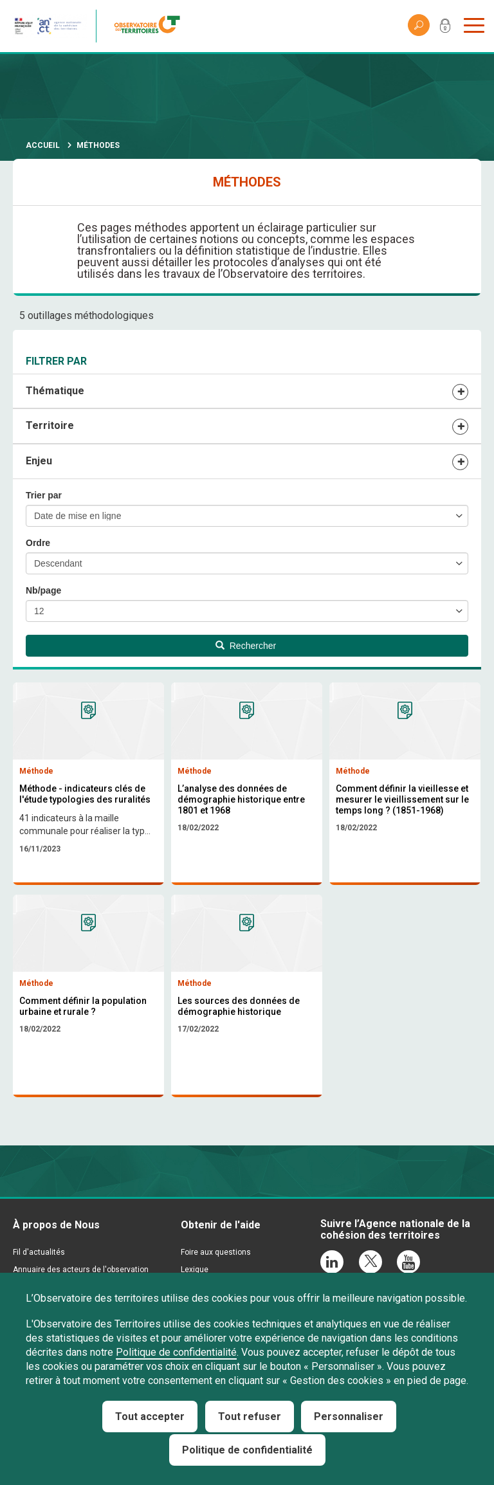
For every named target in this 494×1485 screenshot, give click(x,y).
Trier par (44, 495)
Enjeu (39, 461)
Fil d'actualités (39, 1252)
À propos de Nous (56, 1225)
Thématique (55, 391)
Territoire (50, 425)
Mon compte (445, 28)
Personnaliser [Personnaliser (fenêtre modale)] (348, 1416)
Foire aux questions (216, 1252)
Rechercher (245, 646)
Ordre (38, 543)
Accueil (43, 145)
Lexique (194, 1269)
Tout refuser (249, 1416)
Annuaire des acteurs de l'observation (81, 1269)
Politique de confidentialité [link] (247, 1450)
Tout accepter (150, 1416)
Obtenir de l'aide (221, 1225)
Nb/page (43, 590)
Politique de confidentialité (176, 1352)
